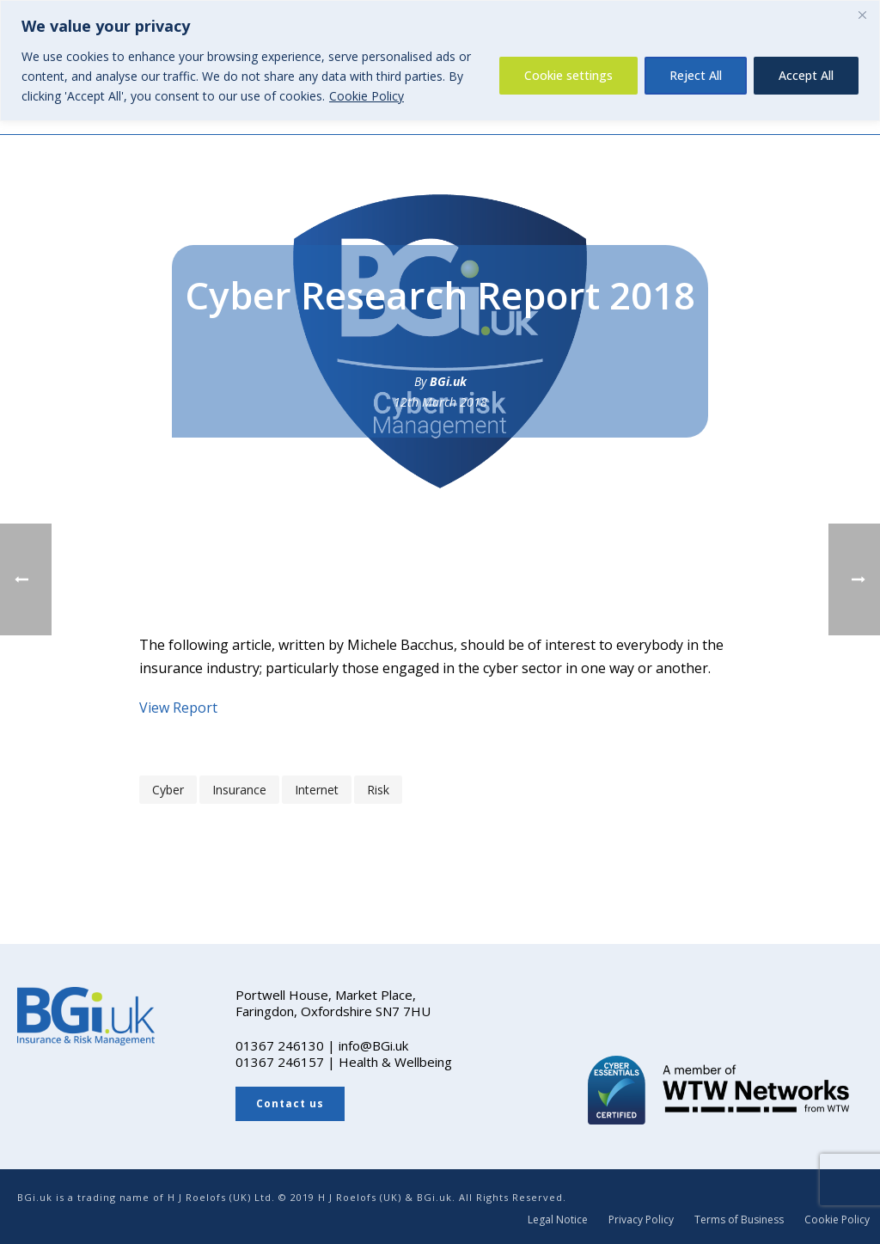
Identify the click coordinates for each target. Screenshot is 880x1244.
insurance (239, 789)
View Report (178, 707)
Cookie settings (568, 75)
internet (317, 789)
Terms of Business (739, 1220)
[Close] (862, 14)
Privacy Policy (641, 1220)
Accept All (806, 75)
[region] (440, 60)
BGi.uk (448, 381)
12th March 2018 (440, 402)
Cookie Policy (366, 96)
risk (378, 789)
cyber (168, 789)
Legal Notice (558, 1220)
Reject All (695, 75)
